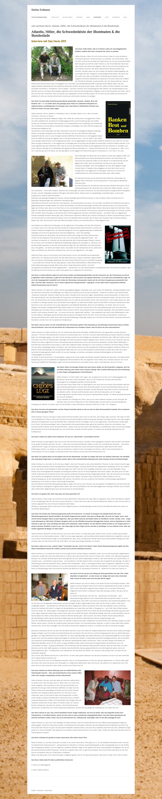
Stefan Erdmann (40, 9)
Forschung (55, 17)
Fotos (107, 17)
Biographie (116, 17)
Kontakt (33, 790)
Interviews (97, 17)
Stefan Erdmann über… (39, 17)
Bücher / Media (68, 17)
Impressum (40, 790)
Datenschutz (48, 790)
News (88, 17)
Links (125, 17)
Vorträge (79, 17)
